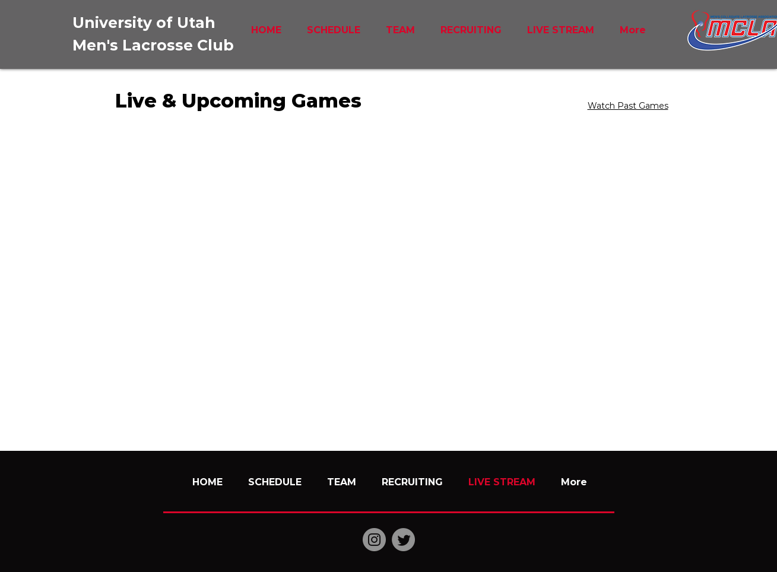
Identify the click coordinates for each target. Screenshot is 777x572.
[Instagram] (374, 539)
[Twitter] (403, 539)
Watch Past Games (628, 105)
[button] (400, 30)
